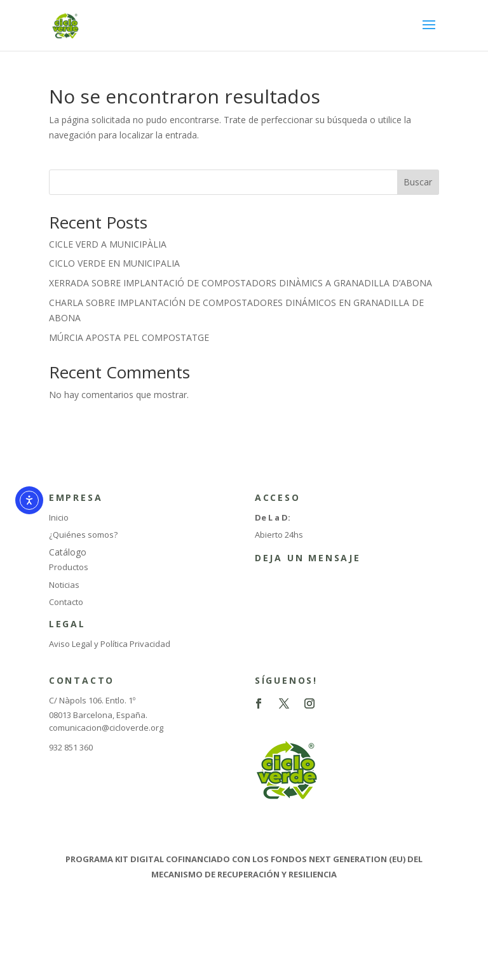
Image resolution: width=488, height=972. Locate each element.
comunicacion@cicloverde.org (106, 727)
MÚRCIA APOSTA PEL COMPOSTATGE (129, 337)
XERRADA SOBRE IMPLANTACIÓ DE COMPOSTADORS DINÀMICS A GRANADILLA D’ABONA (240, 283)
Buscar (417, 182)
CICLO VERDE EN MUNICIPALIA (114, 263)
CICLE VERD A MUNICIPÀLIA (107, 244)
